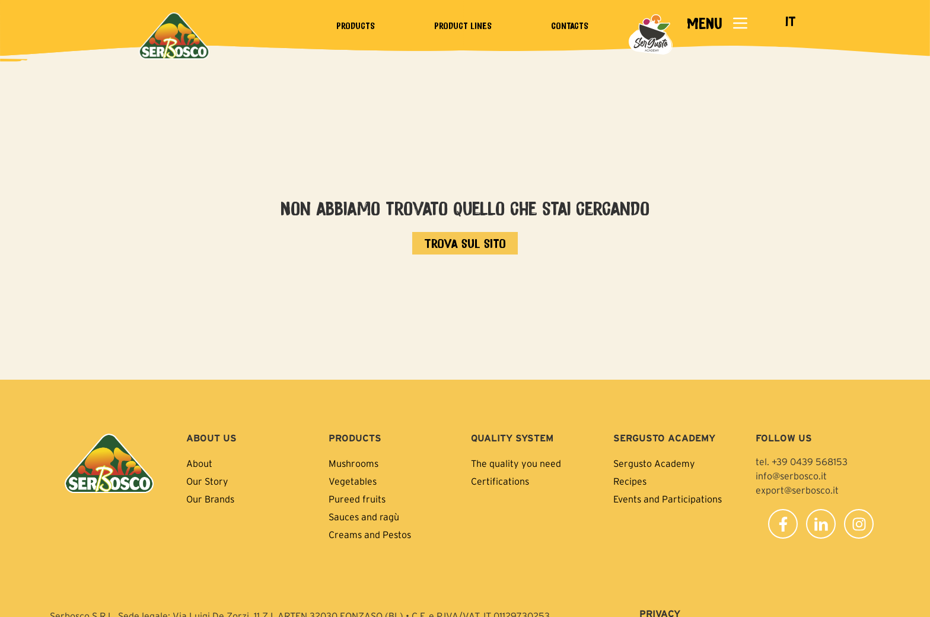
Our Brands (210, 499)
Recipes (629, 481)
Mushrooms (353, 463)
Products (355, 25)
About (199, 463)
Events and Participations (667, 499)
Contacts (569, 25)
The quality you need (516, 463)
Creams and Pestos (370, 534)
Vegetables (353, 481)
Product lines (463, 25)
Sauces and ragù (364, 516)
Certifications (500, 481)
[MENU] (740, 23)
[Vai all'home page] (465, 243)
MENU (704, 23)
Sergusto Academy (654, 463)
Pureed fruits (357, 499)
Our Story (207, 481)
